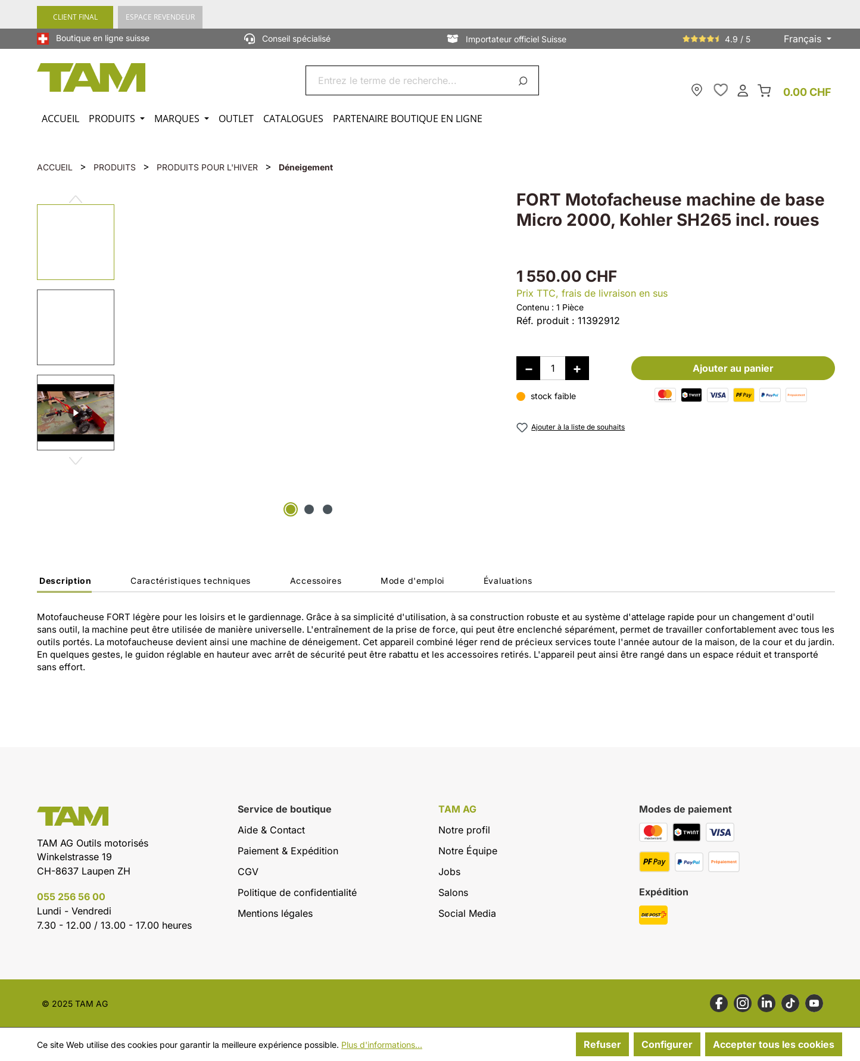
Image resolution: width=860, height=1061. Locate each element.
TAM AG (457, 809)
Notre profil (464, 830)
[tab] (64, 584)
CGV (248, 872)
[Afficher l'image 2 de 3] (309, 509)
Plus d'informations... (381, 1045)
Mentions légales (275, 913)
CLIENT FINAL (75, 17)
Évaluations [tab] (508, 580)
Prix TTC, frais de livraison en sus (592, 293)
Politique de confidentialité (297, 892)
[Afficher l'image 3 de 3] (327, 509)
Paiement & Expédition (288, 851)
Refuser (602, 1044)
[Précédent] (76, 194)
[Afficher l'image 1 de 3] (290, 509)
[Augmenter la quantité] (577, 368)
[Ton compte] (743, 89)
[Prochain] (76, 456)
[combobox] (408, 80)
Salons (453, 892)
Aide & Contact (271, 830)
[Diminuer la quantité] (528, 368)
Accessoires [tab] (316, 580)
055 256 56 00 (71, 897)
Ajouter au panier (733, 368)
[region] (264, 354)
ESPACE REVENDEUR (160, 17)
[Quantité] (553, 368)
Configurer (667, 1044)
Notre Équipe (467, 851)
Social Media (467, 913)
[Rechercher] (525, 80)
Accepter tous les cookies (773, 1044)
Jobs (449, 872)
